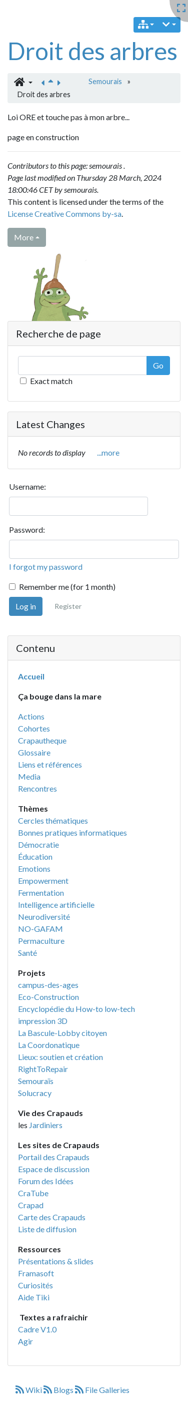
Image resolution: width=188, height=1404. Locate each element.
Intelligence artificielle (56, 904)
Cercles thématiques (53, 820)
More (24, 237)
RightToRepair (43, 1069)
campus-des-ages (48, 984)
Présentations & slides (56, 1261)
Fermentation (41, 892)
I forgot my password (45, 566)
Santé (27, 952)
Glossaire (34, 752)
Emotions (34, 868)
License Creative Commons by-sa (65, 213)
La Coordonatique (49, 1044)
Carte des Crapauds (52, 1217)
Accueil (31, 676)
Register (68, 606)
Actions (31, 716)
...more (108, 452)
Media (29, 776)
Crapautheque (42, 740)
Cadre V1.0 (37, 1329)
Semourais (105, 81)
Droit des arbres (93, 51)
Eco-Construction (48, 996)
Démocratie (38, 844)
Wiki (30, 1389)
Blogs (59, 1389)
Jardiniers (45, 1125)
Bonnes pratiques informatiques (72, 832)
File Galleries (102, 1389)
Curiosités (35, 1285)
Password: (27, 529)
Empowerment (43, 880)
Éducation (35, 856)
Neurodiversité (44, 916)
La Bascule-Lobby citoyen (62, 1032)
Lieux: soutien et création (60, 1057)
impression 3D (43, 1020)
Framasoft (36, 1273)
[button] (23, 82)
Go (158, 365)
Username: (27, 486)
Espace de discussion (54, 1169)
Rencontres (37, 788)
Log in (26, 606)
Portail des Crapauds (54, 1157)
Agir (25, 1341)
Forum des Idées (46, 1181)
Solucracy (35, 1093)
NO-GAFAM (40, 928)
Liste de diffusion (47, 1229)
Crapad (31, 1205)
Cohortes (34, 728)
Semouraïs (36, 1081)
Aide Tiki (34, 1297)
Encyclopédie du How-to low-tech (76, 1008)
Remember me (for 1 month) (67, 586)
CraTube (33, 1193)
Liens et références (50, 764)
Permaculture (41, 940)
